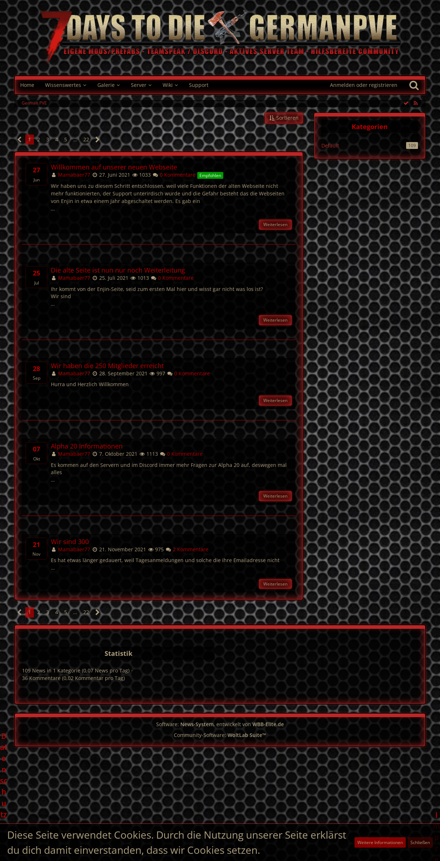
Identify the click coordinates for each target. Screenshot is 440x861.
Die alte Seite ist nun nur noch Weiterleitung (118, 270)
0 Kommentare (174, 174)
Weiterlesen (275, 224)
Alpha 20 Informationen (87, 446)
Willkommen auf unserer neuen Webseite (114, 167)
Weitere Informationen (380, 842)
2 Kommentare (187, 549)
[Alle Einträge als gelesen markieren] (406, 103)
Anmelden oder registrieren (363, 84)
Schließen (420, 842)
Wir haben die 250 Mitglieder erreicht (107, 366)
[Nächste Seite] (97, 139)
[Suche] (414, 85)
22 (86, 139)
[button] (284, 118)
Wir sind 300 (70, 542)
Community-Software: (220, 735)
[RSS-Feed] (415, 103)
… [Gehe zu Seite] (75, 139)
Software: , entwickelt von (220, 724)
